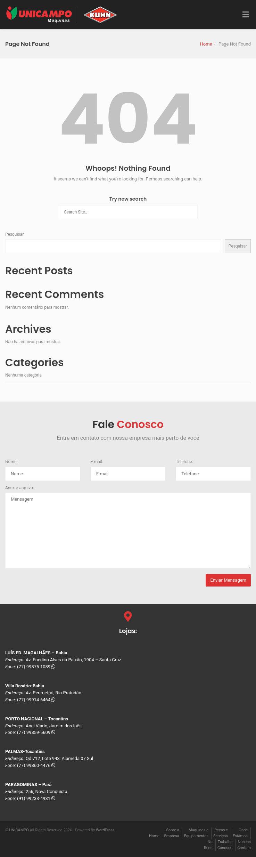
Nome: (11, 461)
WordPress (105, 830)
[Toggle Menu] (246, 15)
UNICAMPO (18, 830)
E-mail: (97, 461)
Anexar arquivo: (19, 487)
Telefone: (184, 461)
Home (206, 44)
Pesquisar (14, 234)
